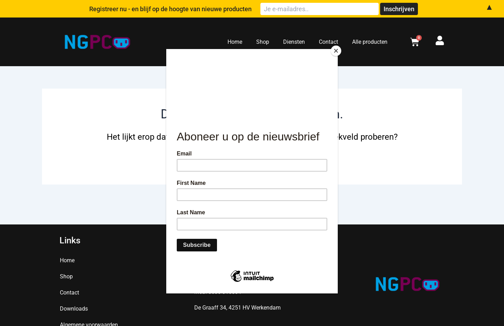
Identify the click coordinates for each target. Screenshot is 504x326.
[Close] (336, 51)
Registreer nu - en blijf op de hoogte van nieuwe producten (187, 9)
